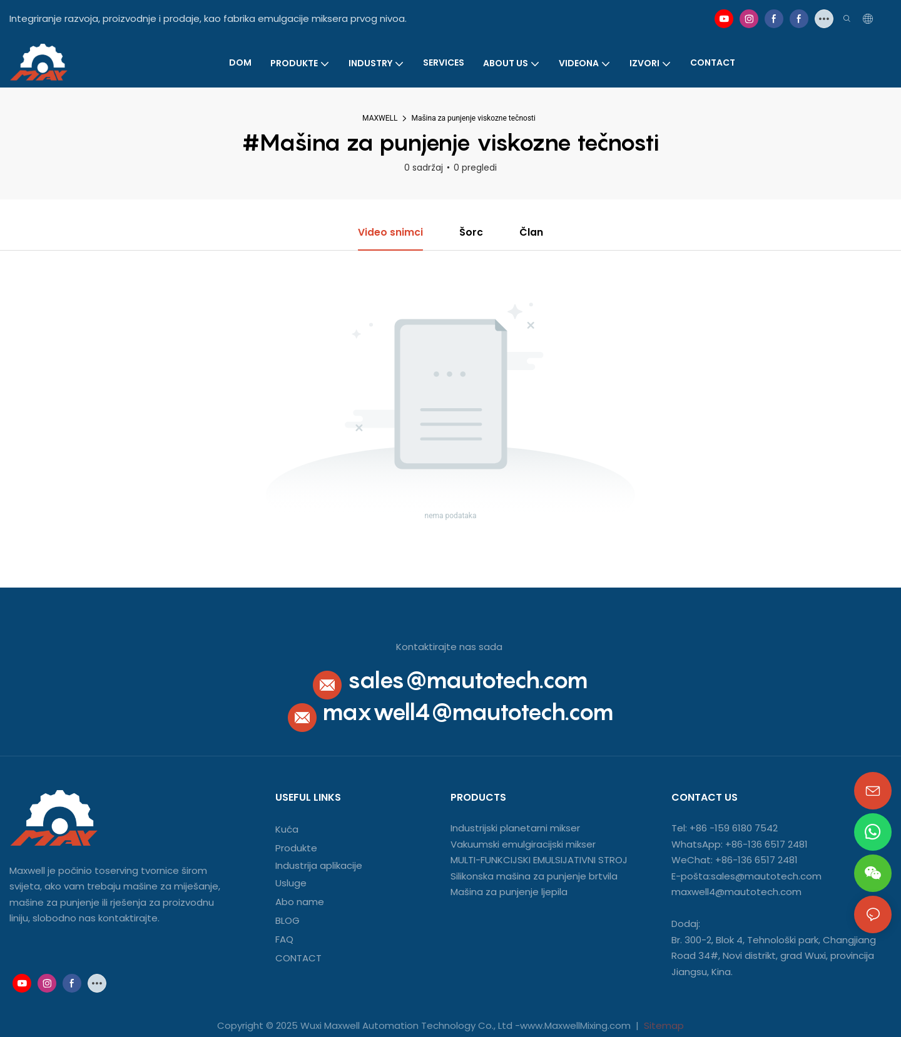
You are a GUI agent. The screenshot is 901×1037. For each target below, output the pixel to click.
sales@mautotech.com (467, 679)
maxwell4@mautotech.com (468, 712)
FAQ (284, 939)
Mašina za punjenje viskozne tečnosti (473, 118)
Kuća (286, 829)
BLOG (287, 920)
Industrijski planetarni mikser (515, 828)
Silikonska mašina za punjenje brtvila (534, 876)
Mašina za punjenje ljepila (509, 892)
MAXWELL (379, 118)
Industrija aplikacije (318, 866)
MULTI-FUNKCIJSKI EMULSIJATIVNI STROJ (539, 860)
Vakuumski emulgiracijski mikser (523, 844)
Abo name (299, 901)
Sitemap (662, 1025)
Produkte (296, 848)
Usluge (291, 882)
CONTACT (299, 957)
